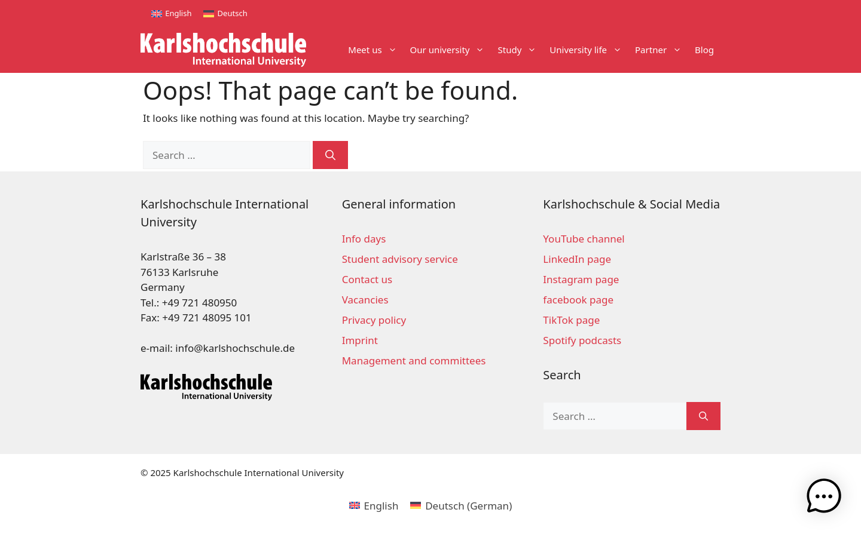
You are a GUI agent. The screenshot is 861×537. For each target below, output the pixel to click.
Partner (661, 50)
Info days (364, 239)
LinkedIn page (577, 259)
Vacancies (365, 299)
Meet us (375, 50)
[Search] (330, 155)
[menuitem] (171, 13)
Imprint (360, 340)
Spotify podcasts (582, 340)
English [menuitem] (178, 13)
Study (520, 50)
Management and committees (414, 360)
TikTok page (571, 320)
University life (588, 50)
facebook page (578, 299)
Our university (450, 50)
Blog (704, 50)
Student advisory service (400, 259)
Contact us (367, 279)
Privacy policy (374, 320)
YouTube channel (583, 239)
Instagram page (581, 279)
